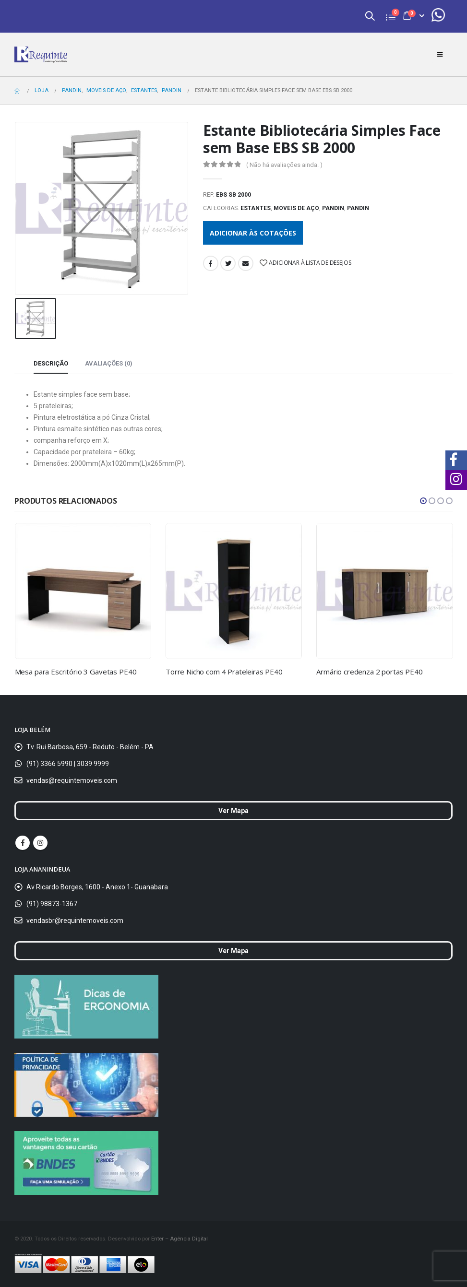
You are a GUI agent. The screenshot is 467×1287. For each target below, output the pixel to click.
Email (245, 263)
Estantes (255, 208)
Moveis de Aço (296, 208)
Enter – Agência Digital (179, 1238)
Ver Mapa (233, 811)
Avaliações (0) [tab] (108, 363)
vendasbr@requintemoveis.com (74, 920)
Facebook (210, 263)
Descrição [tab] (51, 363)
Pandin (333, 208)
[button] (423, 501)
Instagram (40, 843)
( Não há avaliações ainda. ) (284, 164)
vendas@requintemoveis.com (71, 780)
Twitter (228, 263)
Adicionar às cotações (253, 232)
